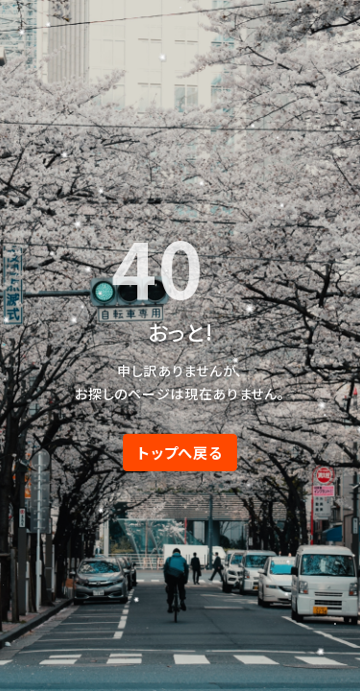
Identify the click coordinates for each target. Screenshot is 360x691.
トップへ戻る (179, 452)
